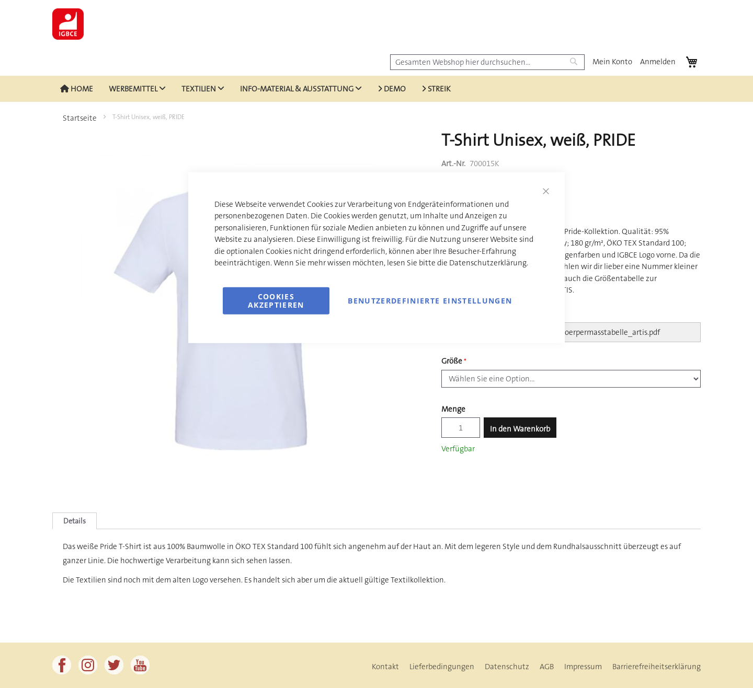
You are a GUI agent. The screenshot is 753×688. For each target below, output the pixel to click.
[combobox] (487, 62)
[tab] (74, 520)
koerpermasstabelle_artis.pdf (610, 332)
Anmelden (658, 61)
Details (74, 521)
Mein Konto (612, 61)
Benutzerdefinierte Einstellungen (430, 300)
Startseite (80, 118)
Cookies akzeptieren (276, 300)
